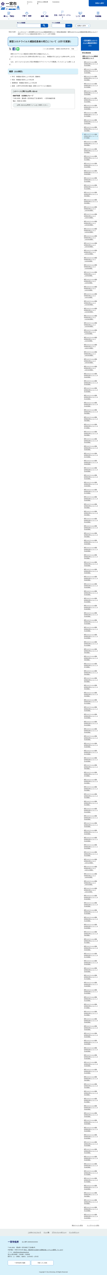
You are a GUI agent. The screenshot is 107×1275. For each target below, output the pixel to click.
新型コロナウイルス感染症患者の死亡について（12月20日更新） (90, 237)
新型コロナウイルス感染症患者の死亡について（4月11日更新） (91, 1209)
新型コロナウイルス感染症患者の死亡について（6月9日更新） (91, 534)
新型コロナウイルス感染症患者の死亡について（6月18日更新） (91, 1056)
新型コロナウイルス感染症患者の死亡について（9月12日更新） (91, 397)
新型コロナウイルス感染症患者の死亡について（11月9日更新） (90, 331)
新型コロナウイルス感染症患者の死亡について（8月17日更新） (91, 491)
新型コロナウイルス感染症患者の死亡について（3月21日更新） (91, 600)
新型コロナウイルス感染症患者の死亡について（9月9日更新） (91, 411)
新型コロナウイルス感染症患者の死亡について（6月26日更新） (91, 1027)
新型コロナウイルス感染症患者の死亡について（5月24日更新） (91, 1129)
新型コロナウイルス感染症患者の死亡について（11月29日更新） (90, 310)
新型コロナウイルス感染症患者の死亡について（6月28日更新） (91, 1020)
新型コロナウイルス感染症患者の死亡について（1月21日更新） (91, 853)
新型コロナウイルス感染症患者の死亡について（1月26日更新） (91, 817)
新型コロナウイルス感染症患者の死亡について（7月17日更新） (91, 977)
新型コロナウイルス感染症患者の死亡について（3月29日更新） (91, 571)
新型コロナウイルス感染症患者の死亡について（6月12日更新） (91, 1071)
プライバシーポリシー (59, 1232)
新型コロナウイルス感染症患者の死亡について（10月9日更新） (90, 875)
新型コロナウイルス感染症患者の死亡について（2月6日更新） (91, 143)
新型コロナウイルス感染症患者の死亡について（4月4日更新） (91, 556)
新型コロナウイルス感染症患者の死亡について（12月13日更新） (90, 252)
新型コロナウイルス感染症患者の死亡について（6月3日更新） (91, 1085)
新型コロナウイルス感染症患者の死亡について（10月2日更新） (90, 890)
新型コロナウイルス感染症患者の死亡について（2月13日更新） (91, 759)
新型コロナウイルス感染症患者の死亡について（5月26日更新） (91, 542)
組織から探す (81, 25)
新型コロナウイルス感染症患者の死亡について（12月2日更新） (90, 288)
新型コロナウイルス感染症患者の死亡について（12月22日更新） (90, 230)
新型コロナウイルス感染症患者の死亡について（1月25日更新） (91, 172)
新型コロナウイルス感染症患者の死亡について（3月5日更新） (91, 679)
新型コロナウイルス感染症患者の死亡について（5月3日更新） (91, 1201)
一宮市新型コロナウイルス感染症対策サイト (41, 32)
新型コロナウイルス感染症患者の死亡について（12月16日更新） (90, 244)
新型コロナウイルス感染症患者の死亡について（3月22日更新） (91, 63)
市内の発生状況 (61, 32)
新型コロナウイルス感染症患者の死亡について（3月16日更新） (91, 70)
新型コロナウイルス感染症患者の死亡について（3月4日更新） (91, 687)
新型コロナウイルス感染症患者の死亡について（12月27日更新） (90, 215)
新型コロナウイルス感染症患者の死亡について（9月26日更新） (91, 375)
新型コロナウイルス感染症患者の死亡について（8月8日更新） (91, 505)
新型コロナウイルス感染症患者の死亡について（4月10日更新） (91, 1216)
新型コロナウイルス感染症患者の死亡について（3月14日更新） (91, 629)
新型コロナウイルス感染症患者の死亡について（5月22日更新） (91, 1143)
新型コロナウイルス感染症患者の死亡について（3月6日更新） (91, 78)
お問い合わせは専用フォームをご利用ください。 (33, 105)
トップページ (22, 32)
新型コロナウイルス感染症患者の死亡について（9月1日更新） (91, 940)
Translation (55, 1)
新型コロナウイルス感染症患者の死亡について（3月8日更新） (91, 658)
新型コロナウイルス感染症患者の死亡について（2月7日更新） (91, 774)
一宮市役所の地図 (19, 1263)
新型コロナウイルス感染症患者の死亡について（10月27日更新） (90, 346)
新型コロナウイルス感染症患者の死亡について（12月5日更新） (90, 281)
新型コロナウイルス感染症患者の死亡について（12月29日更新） (90, 208)
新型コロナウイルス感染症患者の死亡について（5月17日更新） (91, 1172)
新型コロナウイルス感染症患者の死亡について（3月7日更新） (91, 665)
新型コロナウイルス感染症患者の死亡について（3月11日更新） (91, 643)
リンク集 (46, 1232)
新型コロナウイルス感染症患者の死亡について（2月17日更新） (91, 114)
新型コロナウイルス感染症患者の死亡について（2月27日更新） (91, 85)
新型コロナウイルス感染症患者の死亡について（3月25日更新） (91, 585)
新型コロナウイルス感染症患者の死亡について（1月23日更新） (91, 839)
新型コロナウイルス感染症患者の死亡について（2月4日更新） (91, 781)
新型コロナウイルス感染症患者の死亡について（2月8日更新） (91, 128)
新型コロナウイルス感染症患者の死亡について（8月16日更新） (91, 498)
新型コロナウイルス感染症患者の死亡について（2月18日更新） (91, 745)
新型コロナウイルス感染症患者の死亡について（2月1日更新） (91, 157)
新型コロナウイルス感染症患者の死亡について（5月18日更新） (91, 549)
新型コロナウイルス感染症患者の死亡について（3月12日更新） (91, 636)
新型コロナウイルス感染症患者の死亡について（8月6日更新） (91, 513)
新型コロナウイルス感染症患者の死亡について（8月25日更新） (91, 948)
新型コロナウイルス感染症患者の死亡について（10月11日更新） (90, 868)
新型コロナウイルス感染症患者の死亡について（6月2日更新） (91, 1093)
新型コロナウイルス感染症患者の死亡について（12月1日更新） (90, 295)
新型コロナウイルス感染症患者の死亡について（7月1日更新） (91, 1013)
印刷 (72, 49)
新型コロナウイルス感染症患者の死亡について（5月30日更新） (91, 1107)
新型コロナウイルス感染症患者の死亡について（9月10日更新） (91, 404)
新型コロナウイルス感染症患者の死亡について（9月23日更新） (91, 897)
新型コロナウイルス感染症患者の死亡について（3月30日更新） (91, 563)
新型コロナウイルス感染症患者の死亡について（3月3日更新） (91, 694)
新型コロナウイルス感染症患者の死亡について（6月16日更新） (91, 527)
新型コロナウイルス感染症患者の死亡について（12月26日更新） (90, 223)
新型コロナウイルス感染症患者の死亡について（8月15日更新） (91, 962)
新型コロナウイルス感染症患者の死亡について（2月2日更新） (91, 795)
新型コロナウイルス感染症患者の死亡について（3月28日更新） (91, 578)
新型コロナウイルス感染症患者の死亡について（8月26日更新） (91, 462)
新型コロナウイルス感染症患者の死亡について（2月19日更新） (91, 737)
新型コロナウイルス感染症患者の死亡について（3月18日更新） (91, 607)
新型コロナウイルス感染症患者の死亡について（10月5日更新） (90, 882)
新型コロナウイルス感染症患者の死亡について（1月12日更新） (91, 179)
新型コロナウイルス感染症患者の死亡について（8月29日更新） (91, 447)
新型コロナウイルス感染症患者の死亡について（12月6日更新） (90, 273)
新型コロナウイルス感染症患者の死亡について (82, 32)
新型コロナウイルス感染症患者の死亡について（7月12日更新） (91, 991)
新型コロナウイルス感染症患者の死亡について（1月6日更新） (91, 194)
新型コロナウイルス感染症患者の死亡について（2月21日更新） (91, 99)
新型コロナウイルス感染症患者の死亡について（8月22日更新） (91, 476)
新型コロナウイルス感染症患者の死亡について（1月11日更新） (91, 186)
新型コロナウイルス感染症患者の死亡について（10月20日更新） (90, 360)
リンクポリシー (74, 1232)
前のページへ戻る (77, 1225)
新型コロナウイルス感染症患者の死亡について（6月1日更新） (91, 1100)
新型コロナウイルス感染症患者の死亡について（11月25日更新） (90, 324)
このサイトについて (34, 1232)
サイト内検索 (21, 23)
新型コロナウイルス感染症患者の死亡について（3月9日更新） (91, 650)
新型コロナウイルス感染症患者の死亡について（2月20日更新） (91, 107)
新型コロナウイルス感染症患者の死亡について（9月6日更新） (91, 433)
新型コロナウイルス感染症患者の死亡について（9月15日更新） (91, 382)
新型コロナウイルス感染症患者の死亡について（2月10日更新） (91, 121)
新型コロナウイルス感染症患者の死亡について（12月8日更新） (90, 266)
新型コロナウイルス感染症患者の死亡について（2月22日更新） (91, 92)
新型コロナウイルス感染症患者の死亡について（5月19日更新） (91, 1158)
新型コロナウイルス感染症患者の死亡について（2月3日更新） (91, 150)
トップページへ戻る (93, 1225)
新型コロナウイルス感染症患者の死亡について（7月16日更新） (91, 984)
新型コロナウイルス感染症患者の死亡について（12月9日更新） (90, 259)
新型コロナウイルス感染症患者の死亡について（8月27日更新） (91, 455)
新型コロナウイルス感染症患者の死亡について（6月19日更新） (91, 1049)
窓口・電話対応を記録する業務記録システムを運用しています (43, 1250)
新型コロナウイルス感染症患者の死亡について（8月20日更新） (91, 484)
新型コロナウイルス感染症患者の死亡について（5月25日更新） (91, 1122)
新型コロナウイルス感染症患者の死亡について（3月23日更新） (91, 592)
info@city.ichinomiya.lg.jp (21, 1252)
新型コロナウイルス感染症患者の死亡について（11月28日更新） (90, 317)
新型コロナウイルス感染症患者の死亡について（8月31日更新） (91, 440)
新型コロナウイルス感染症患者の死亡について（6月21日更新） (91, 520)
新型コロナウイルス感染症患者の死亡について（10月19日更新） (90, 368)
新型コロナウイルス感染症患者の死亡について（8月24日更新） (91, 469)
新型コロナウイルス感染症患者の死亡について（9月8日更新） (91, 418)
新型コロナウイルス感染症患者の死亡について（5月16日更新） (91, 1187)
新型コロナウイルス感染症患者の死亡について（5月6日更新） (91, 1194)
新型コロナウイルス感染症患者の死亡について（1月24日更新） (91, 832)
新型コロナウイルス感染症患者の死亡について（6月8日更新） (91, 1078)
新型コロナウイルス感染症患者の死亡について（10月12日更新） (90, 861)
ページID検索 (56, 23)
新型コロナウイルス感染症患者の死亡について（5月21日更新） (91, 1151)
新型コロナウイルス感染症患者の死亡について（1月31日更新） (91, 165)
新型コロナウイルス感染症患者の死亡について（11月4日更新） (90, 339)
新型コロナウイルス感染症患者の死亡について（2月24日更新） (91, 708)
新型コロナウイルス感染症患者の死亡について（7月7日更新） (91, 1006)
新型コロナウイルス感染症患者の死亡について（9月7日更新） (91, 426)
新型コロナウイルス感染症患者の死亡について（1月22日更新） (91, 846)
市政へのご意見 (42, 1263)
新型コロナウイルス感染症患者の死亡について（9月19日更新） (91, 904)
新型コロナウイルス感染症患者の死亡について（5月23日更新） (91, 1136)
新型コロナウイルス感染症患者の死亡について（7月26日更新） (91, 969)
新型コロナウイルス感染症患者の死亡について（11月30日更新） (90, 302)
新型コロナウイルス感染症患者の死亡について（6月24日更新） (91, 1035)
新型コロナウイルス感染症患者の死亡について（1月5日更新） (91, 201)
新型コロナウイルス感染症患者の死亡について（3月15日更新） (91, 621)
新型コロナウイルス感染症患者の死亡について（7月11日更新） (91, 998)
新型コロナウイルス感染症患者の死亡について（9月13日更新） (91, 389)
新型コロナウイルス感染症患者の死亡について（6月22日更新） (91, 1042)
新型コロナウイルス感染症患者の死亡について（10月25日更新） (90, 353)
